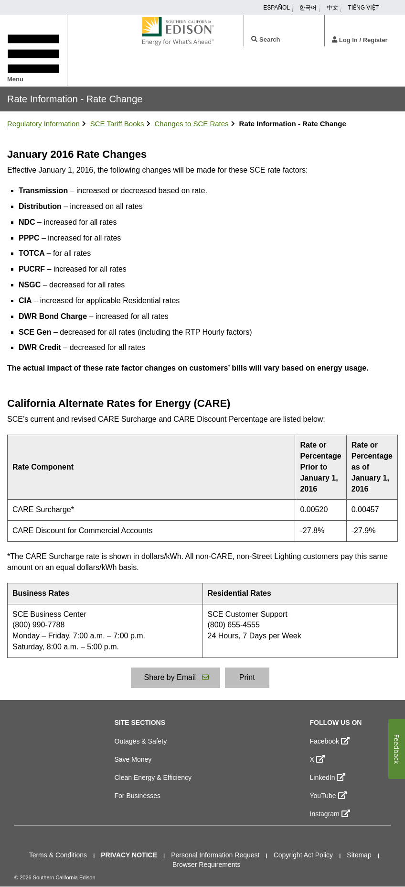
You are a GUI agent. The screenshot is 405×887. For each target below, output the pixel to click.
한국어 (308, 7)
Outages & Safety (141, 741)
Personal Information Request (215, 855)
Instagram (330, 813)
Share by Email (175, 676)
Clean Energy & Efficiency (153, 777)
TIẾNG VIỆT (363, 7)
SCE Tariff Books (117, 124)
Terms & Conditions (58, 855)
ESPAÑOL (276, 7)
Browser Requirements (206, 864)
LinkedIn (328, 777)
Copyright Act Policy (303, 855)
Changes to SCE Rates (192, 124)
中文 (332, 7)
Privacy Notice (129, 855)
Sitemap (359, 855)
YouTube (328, 795)
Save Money (133, 759)
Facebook (330, 740)
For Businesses (137, 795)
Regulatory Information (43, 124)
